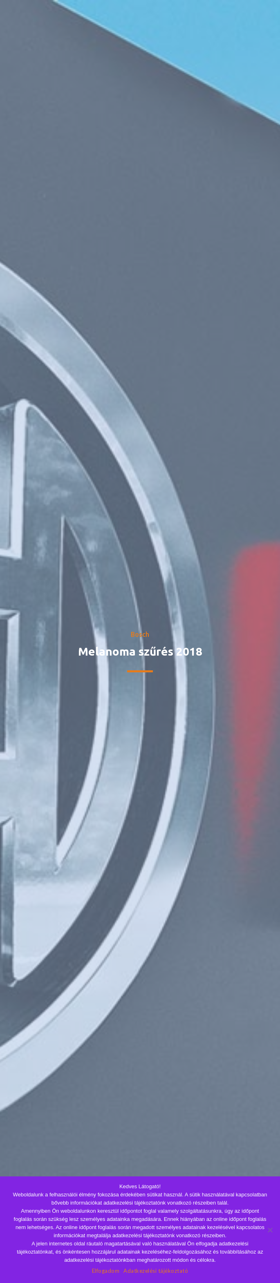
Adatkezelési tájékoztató (155, 1270)
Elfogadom (106, 1270)
